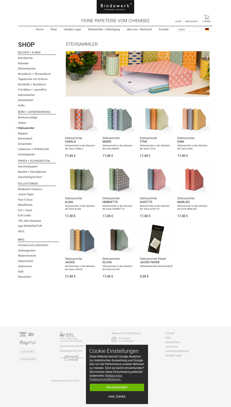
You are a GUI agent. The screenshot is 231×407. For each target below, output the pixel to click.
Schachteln (25, 144)
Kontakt (164, 29)
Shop (53, 29)
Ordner (22, 123)
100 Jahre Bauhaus (29, 220)
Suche (181, 30)
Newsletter (24, 276)
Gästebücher (25, 100)
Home (39, 29)
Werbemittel (104, 29)
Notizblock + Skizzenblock (34, 74)
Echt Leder (24, 215)
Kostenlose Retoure (71, 350)
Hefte (21, 105)
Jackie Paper (26, 194)
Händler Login (72, 29)
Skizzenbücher (27, 68)
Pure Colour (25, 199)
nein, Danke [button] (116, 396)
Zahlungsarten (26, 250)
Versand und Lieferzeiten (33, 245)
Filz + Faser (25, 210)
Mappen (23, 133)
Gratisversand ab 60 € (72, 346)
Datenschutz (25, 261)
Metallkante (25, 205)
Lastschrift (27, 351)
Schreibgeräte (26, 154)
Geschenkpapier (28, 166)
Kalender (23, 63)
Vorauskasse (28, 358)
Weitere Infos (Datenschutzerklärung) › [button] (105, 377)
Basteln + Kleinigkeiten (32, 171)
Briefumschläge (27, 117)
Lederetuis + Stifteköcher (33, 149)
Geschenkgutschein (30, 177)
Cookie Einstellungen (177, 351)
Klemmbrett (25, 138)
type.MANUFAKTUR (30, 226)
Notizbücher (25, 58)
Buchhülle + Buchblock (32, 84)
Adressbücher (26, 95)
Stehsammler (26, 128)
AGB (20, 271)
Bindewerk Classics (30, 189)
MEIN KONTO (191, 21)
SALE (21, 231)
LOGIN (178, 21)
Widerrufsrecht (27, 255)
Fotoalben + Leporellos (32, 89)
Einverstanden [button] (117, 387)
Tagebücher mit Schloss (33, 79)
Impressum (25, 266)
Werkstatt (139, 29)
